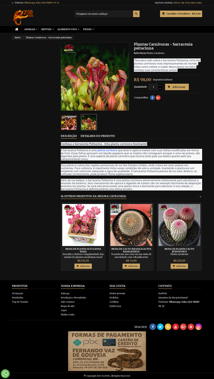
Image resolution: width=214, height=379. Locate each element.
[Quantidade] (153, 87)
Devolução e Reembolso (73, 297)
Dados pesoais (117, 293)
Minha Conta (67, 314)
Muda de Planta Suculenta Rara (83, 250)
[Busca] (107, 14)
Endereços (115, 306)
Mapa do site (68, 306)
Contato (165, 286)
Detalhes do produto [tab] (98, 136)
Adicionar (176, 87)
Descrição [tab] (69, 136)
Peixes (87, 29)
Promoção (17, 293)
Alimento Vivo (67, 29)
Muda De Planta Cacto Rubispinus (179, 250)
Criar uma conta (193, 2)
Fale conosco (68, 302)
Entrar (177, 2)
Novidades (17, 297)
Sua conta (117, 286)
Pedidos (114, 297)
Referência (140, 53)
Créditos (114, 302)
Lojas (64, 310)
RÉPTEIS (46, 29)
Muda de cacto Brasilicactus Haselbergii (131, 250)
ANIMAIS (29, 29)
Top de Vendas (20, 302)
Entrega (65, 293)
